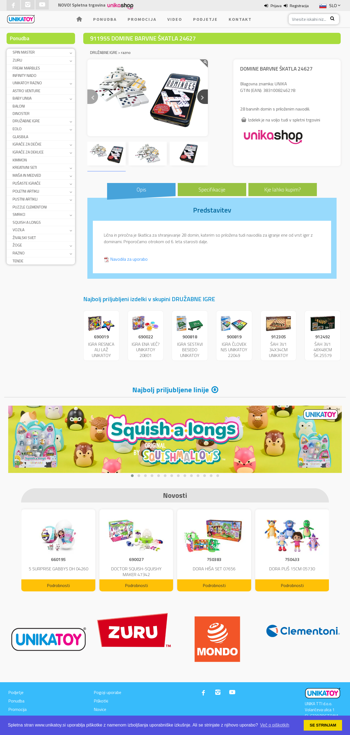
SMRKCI (19, 214)
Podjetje (205, 19)
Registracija (299, 5)
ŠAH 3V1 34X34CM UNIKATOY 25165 (278, 352)
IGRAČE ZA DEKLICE (28, 152)
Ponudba (105, 19)
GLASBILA (20, 137)
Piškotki (101, 701)
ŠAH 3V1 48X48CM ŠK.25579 (323, 350)
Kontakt (240, 19)
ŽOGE (17, 245)
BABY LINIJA (22, 98)
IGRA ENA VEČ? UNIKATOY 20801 (146, 350)
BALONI (19, 106)
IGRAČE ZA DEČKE (27, 144)
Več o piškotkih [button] (274, 725)
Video (174, 19)
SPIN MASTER (24, 52)
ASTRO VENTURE (26, 91)
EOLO (17, 129)
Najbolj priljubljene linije (170, 389)
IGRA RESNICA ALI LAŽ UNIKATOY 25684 (101, 352)
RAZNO (19, 253)
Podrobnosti (58, 585)
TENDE (18, 261)
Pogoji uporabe (107, 692)
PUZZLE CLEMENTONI (30, 207)
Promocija (142, 19)
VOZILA (18, 230)
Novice (100, 709)
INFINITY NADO (24, 75)
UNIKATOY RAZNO (27, 83)
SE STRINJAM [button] (323, 725)
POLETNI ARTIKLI (26, 191)
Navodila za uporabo (129, 259)
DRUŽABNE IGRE (26, 121)
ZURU (17, 60)
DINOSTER (21, 113)
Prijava (276, 5)
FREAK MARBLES (26, 68)
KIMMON (20, 160)
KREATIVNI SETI (25, 167)
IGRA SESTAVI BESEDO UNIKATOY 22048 (190, 352)
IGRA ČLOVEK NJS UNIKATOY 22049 (234, 350)
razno (126, 52)
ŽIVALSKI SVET (24, 237)
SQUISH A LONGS (27, 222)
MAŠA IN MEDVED (27, 175)
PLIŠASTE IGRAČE (27, 183)
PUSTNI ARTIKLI (25, 199)
